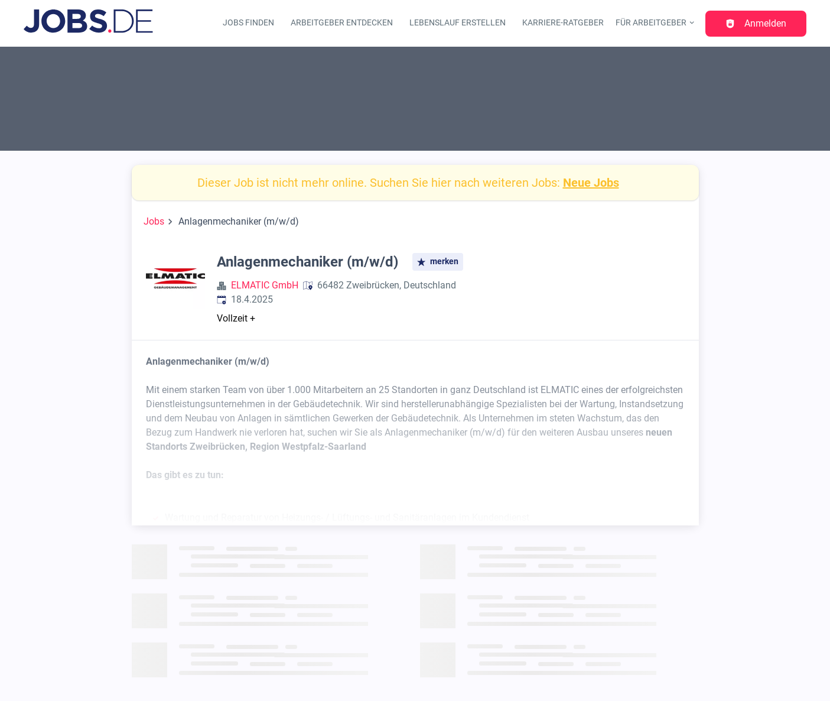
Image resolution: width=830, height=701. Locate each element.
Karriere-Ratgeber (563, 23)
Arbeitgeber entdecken (342, 23)
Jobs (154, 221)
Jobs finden (248, 23)
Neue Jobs (591, 183)
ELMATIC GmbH (264, 285)
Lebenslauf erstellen (457, 23)
